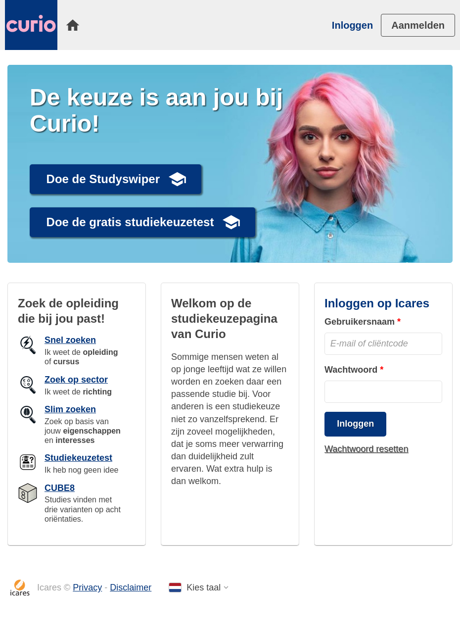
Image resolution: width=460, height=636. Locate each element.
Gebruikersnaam (359, 322)
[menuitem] (73, 25)
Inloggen (352, 25)
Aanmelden (418, 25)
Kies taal (203, 587)
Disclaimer (130, 587)
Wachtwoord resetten (366, 449)
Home (73, 25)
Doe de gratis (130, 222)
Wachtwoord (350, 370)
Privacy (87, 587)
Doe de (103, 179)
